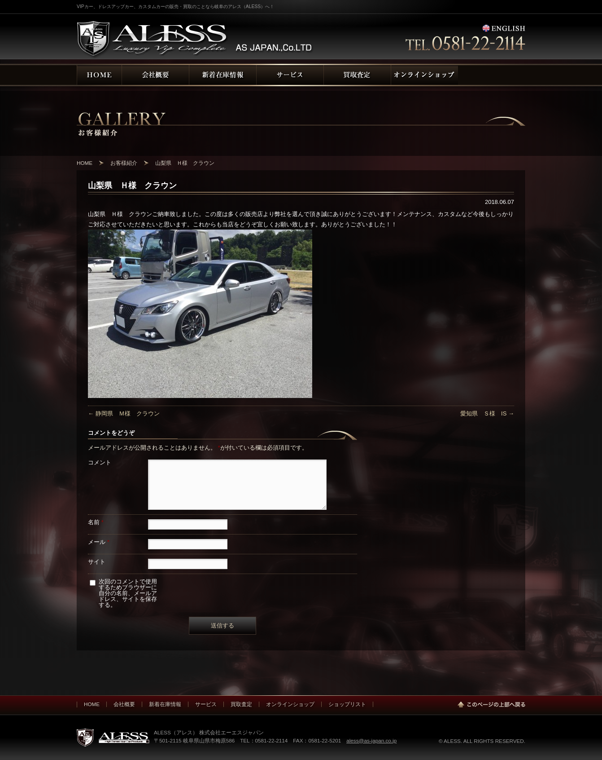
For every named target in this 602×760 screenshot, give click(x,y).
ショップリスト (347, 704)
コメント (99, 462)
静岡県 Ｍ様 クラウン (124, 413)
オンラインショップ (290, 704)
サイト (96, 562)
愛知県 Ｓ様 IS (487, 413)
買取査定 (241, 704)
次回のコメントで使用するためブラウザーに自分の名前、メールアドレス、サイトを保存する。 (128, 593)
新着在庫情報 (165, 704)
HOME (92, 704)
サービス (206, 704)
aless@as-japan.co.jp (371, 740)
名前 (96, 522)
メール (98, 542)
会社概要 (124, 704)
